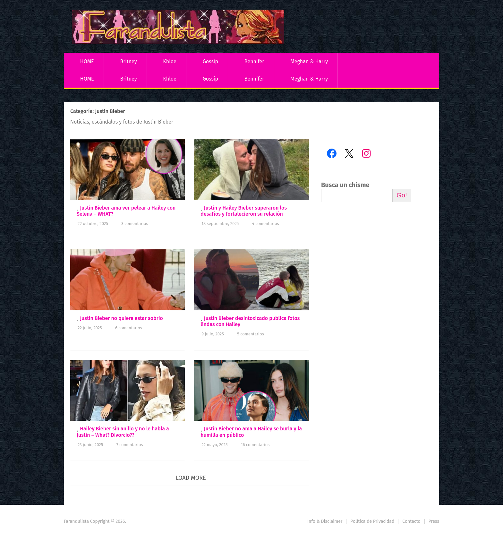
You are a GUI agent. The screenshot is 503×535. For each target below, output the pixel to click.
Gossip (210, 61)
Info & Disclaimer (325, 521)
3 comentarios (134, 223)
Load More (191, 477)
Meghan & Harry (309, 61)
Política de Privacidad (372, 521)
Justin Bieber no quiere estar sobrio (121, 318)
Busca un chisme (345, 185)
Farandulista (76, 521)
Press (434, 521)
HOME (87, 61)
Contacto (411, 521)
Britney (128, 61)
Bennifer (254, 61)
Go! (401, 195)
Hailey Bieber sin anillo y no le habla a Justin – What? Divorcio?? (123, 432)
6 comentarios (128, 327)
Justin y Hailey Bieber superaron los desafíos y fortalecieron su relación (243, 211)
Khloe (169, 61)
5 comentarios (250, 334)
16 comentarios (255, 444)
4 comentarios (265, 223)
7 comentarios (129, 444)
